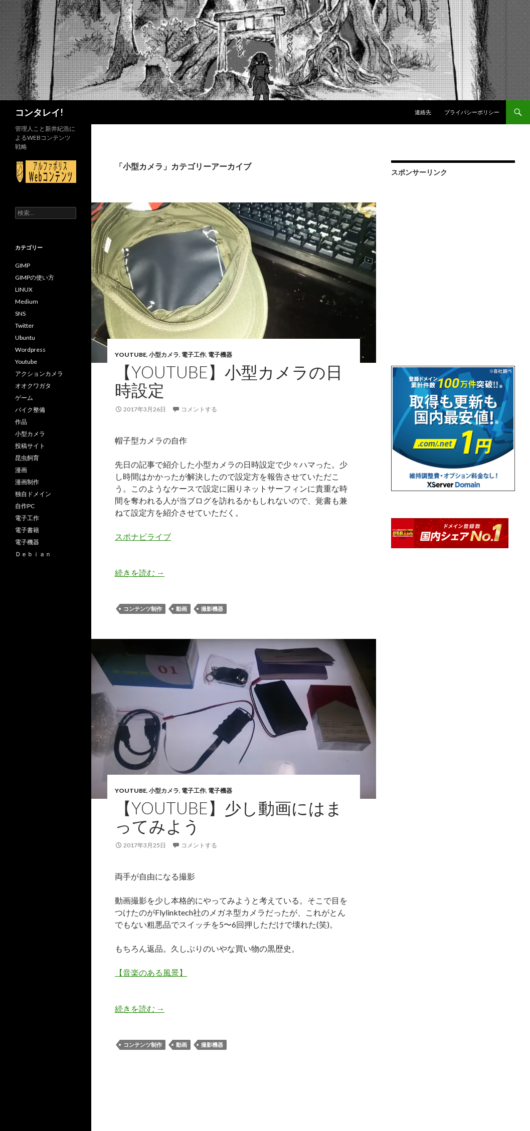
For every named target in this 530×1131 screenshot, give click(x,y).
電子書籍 (27, 530)
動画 (181, 608)
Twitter (24, 325)
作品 (21, 421)
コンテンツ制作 (142, 608)
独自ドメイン (33, 494)
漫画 (21, 470)
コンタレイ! (39, 112)
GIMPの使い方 (34, 277)
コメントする (199, 409)
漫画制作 (27, 482)
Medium (26, 301)
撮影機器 (212, 608)
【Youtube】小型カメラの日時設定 (228, 381)
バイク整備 (30, 409)
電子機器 (220, 354)
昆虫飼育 (27, 458)
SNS (20, 313)
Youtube (130, 354)
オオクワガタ (33, 385)
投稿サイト (30, 445)
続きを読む (139, 572)
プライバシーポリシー (471, 112)
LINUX (24, 289)
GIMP (22, 265)
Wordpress (30, 349)
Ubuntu (25, 337)
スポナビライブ (143, 536)
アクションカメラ (39, 373)
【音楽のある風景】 (151, 972)
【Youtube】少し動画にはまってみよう (228, 817)
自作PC (25, 506)
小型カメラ (164, 354)
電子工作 (194, 354)
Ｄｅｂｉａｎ (33, 554)
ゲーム (24, 397)
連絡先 (423, 112)
